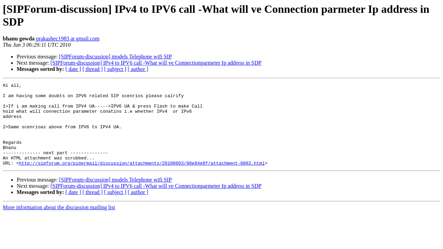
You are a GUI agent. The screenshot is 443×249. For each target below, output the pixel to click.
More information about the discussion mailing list (59, 224)
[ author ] (138, 69)
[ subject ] (115, 69)
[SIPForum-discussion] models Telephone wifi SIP (115, 56)
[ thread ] (92, 69)
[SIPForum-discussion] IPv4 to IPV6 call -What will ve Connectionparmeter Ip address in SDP (156, 63)
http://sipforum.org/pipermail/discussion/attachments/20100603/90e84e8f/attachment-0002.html (142, 179)
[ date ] (73, 69)
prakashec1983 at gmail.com (68, 39)
